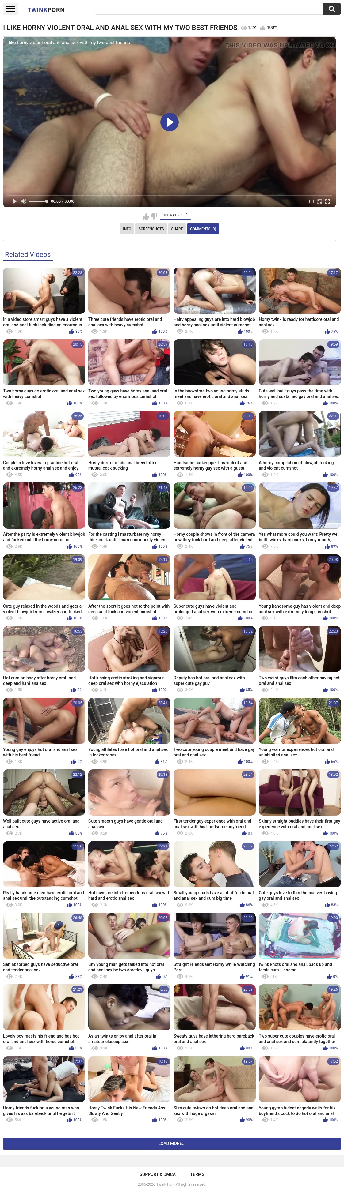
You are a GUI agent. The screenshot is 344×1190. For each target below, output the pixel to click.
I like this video (146, 216)
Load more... (172, 1143)
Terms (197, 1174)
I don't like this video (154, 216)
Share (177, 229)
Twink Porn (165, 1184)
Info (127, 229)
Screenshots (151, 229)
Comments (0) (203, 229)
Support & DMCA (158, 1174)
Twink (46, 9)
